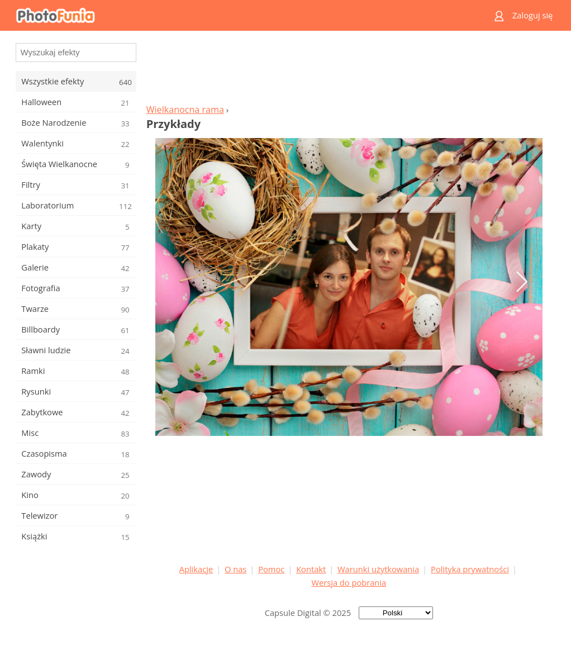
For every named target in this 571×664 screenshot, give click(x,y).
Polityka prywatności (470, 569)
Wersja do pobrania (348, 582)
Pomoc (271, 569)
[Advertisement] (348, 70)
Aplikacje (196, 569)
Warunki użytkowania (378, 569)
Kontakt (311, 569)
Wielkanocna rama (185, 109)
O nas (235, 569)
